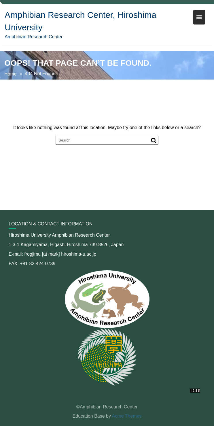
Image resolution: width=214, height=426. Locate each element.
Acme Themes (127, 416)
